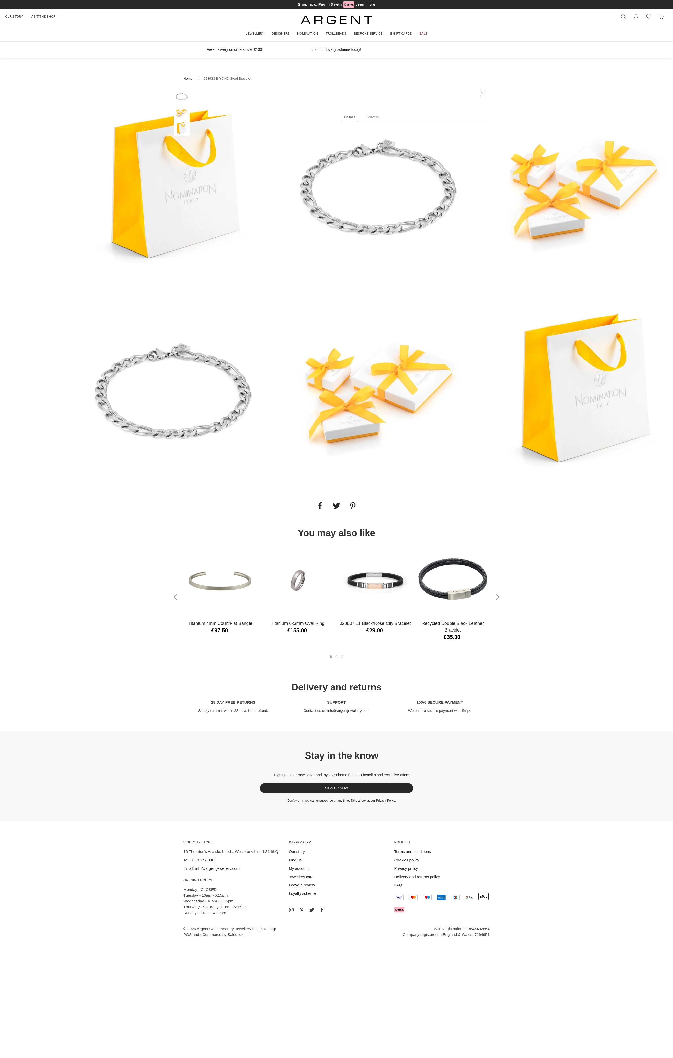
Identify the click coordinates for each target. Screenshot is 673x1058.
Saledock (235, 934)
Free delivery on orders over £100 (234, 49)
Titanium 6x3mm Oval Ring (298, 623)
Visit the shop (43, 16)
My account (299, 868)
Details (349, 117)
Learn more (365, 4)
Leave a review (302, 885)
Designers (281, 33)
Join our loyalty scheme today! (336, 49)
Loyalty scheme (302, 893)
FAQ (398, 885)
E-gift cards (401, 33)
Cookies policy (406, 860)
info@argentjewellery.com (348, 711)
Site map (268, 929)
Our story (14, 16)
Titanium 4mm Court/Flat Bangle (220, 623)
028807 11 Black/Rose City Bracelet (375, 623)
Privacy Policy (385, 800)
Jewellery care (301, 877)
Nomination (307, 33)
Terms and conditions (412, 851)
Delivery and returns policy (417, 877)
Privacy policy (406, 868)
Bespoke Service (368, 33)
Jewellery (255, 33)
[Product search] (623, 16)
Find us (295, 860)
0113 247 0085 (203, 860)
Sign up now (336, 788)
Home (187, 78)
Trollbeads (336, 33)
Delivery (372, 117)
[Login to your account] (636, 16)
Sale (423, 33)
